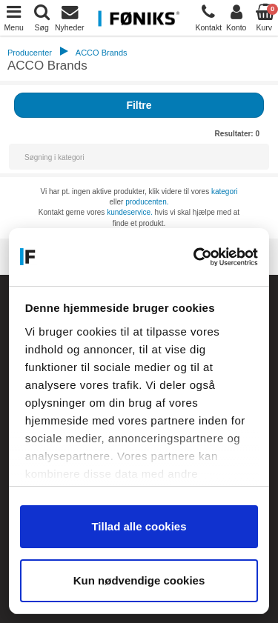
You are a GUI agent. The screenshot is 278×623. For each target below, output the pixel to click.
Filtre (138, 105)
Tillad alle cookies (138, 526)
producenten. (146, 202)
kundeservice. (130, 212)
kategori (224, 191)
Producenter (29, 52)
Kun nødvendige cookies (139, 580)
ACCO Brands (102, 52)
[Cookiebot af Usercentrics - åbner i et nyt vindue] (196, 257)
